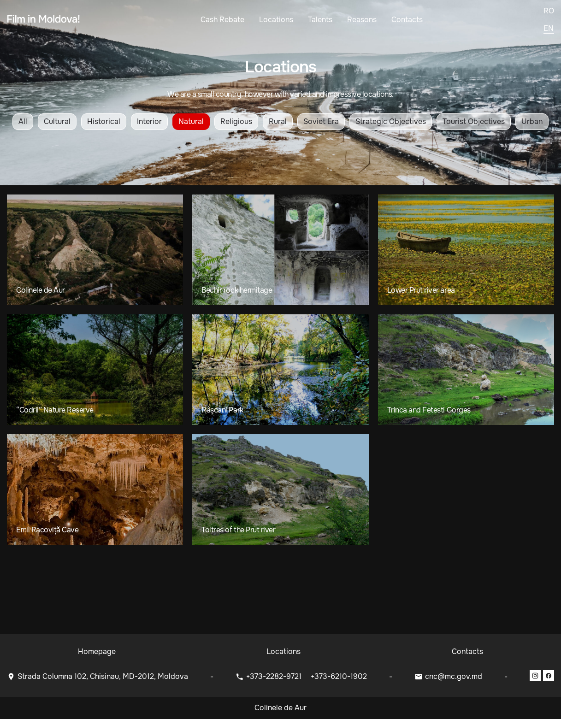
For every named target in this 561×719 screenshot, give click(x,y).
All (22, 121)
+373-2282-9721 (274, 676)
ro (548, 11)
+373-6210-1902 (339, 676)
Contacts (407, 19)
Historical (103, 121)
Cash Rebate (222, 19)
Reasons (362, 19)
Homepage (97, 651)
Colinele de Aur (280, 708)
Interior (149, 121)
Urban (532, 121)
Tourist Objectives (474, 121)
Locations (276, 19)
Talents (320, 19)
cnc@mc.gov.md (453, 676)
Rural (278, 121)
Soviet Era (321, 121)
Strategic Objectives (390, 121)
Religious (236, 121)
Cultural (57, 121)
